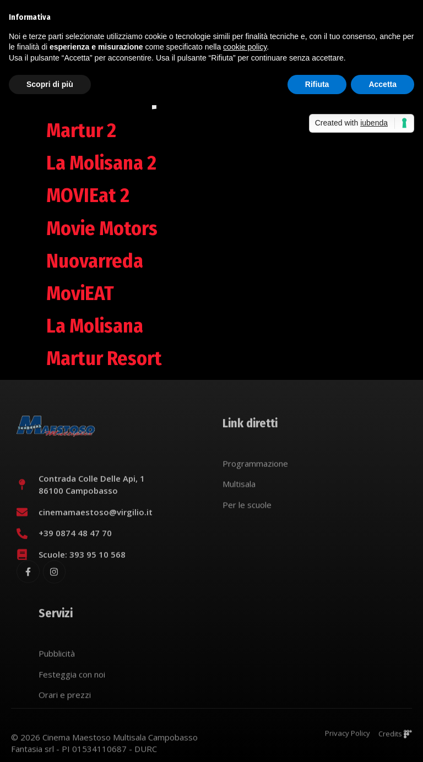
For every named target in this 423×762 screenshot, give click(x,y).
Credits (395, 737)
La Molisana (94, 326)
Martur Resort (104, 358)
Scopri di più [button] (49, 84)
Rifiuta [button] (317, 84)
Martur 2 (81, 130)
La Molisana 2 (101, 163)
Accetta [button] (382, 84)
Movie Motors (102, 228)
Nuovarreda (94, 261)
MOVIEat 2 (87, 195)
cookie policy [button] (245, 46)
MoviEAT (80, 293)
